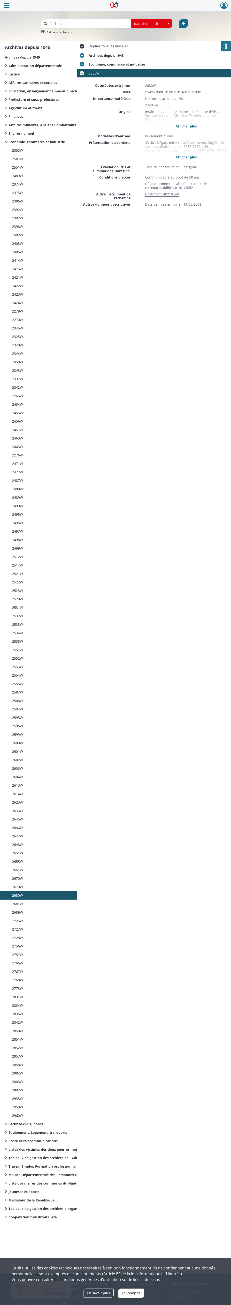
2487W (17, 480)
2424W (17, 302)
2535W (17, 641)
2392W (17, 209)
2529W (17, 599)
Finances (15, 116)
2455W (17, 412)
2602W (17, 760)
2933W (17, 1098)
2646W (17, 827)
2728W (17, 937)
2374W (17, 184)
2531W (17, 607)
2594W (17, 709)
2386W (17, 201)
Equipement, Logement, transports (37, 1132)
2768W (17, 980)
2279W (17, 311)
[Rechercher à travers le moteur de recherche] (88, 23)
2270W (17, 319)
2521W (17, 573)
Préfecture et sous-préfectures (33, 99)
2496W (17, 523)
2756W (17, 946)
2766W (17, 963)
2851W (17, 1039)
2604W (17, 777)
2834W (17, 1005)
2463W (17, 438)
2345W (17, 328)
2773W (17, 988)
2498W (17, 539)
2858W (17, 1064)
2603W (17, 768)
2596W (17, 726)
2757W (17, 954)
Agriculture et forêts (25, 108)
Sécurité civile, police (25, 1124)
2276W (17, 455)
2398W (17, 226)
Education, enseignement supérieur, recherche (47, 91)
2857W (17, 1056)
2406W (17, 252)
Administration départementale (35, 65)
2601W (17, 751)
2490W (17, 506)
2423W (17, 294)
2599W (17, 734)
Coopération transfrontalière (32, 1217)
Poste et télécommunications (33, 1141)
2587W (17, 159)
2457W (17, 429)
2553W (17, 666)
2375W (17, 192)
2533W (17, 624)
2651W (17, 853)
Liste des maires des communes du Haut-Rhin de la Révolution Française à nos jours (56, 1183)
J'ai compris (131, 1293)
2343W (17, 370)
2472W (17, 472)
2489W (17, 175)
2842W (17, 1022)
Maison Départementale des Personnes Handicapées (52, 1174)
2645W (17, 819)
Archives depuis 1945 (22, 57)
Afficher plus (186, 126)
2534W (17, 633)
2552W (17, 658)
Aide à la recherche (59, 32)
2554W (17, 675)
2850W (17, 1031)
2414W (17, 260)
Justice (14, 74)
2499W (17, 548)
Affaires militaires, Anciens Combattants (42, 125)
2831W (17, 997)
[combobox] (151, 23)
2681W (17, 904)
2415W (17, 269)
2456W (17, 421)
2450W (17, 362)
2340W (17, 345)
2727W (17, 929)
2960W (17, 1115)
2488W (17, 489)
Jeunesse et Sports (23, 1191)
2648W (17, 844)
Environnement (21, 133)
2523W (17, 590)
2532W (17, 616)
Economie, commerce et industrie (36, 142)
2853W (17, 150)
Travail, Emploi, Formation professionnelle (43, 1166)
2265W (17, 396)
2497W (17, 531)
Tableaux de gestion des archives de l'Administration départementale (56, 1158)
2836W (17, 1014)
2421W (17, 277)
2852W (17, 1047)
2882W (17, 1073)
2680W (17, 895)
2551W (17, 167)
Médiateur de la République (31, 1200)
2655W (17, 861)
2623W (17, 802)
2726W (17, 920)
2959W (17, 1107)
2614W (17, 793)
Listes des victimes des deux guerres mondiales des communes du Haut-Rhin (56, 1149)
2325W (17, 336)
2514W (17, 565)
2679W (17, 887)
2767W (17, 971)
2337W (17, 379)
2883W (17, 1081)
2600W (17, 743)
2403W (17, 243)
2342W (17, 387)
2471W (17, 463)
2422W (17, 285)
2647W (17, 836)
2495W (17, 514)
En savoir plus (98, 1293)
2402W (17, 235)
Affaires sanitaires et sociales (32, 82)
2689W (17, 912)
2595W (17, 717)
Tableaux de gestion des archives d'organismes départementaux (56, 1208)
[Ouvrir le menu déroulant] (6, 6)
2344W (17, 353)
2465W (17, 446)
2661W (17, 870)
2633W (17, 810)
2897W (17, 1090)
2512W (17, 556)
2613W (17, 785)
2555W (17, 683)
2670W (17, 878)
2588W (17, 700)
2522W (17, 582)
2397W (17, 218)
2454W (17, 404)
